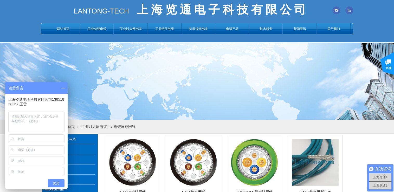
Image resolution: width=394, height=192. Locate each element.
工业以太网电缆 (94, 127)
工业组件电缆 (164, 29)
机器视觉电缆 (198, 29)
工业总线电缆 (97, 29)
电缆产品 (232, 29)
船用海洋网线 (54, 159)
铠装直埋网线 (54, 169)
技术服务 (266, 29)
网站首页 (63, 29)
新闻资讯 (300, 29)
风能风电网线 (54, 179)
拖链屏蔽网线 (124, 127)
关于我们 (333, 29)
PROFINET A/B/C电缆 (60, 139)
